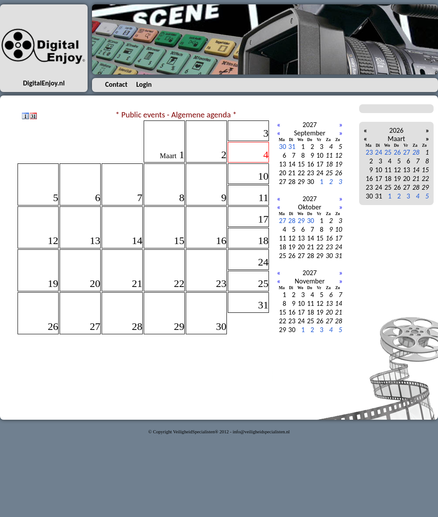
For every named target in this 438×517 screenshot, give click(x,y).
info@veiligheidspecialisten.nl (261, 431)
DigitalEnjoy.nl (43, 83)
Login (144, 84)
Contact (116, 84)
